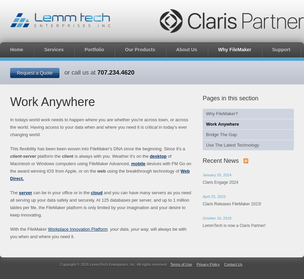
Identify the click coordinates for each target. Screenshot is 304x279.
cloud (97, 192)
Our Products (140, 49)
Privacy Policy (208, 264)
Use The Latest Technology (232, 145)
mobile (138, 163)
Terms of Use (181, 264)
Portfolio (94, 49)
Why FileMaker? (222, 113)
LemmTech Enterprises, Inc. (60, 20)
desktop (158, 156)
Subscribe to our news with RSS (246, 160)
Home (16, 49)
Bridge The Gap (221, 134)
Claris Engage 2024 (220, 182)
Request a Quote (35, 73)
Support (281, 49)
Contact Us (233, 264)
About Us (186, 49)
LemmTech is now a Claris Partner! (234, 225)
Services (54, 49)
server (25, 192)
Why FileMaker (234, 49)
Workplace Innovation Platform (78, 229)
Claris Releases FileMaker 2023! (232, 204)
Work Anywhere (222, 124)
